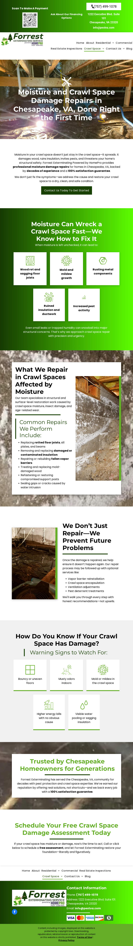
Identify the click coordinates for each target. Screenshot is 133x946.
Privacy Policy (66, 940)
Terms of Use (84, 937)
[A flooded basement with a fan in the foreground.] (33, 563)
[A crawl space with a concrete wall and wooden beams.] (97, 428)
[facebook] (14, 912)
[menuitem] (80, 43)
